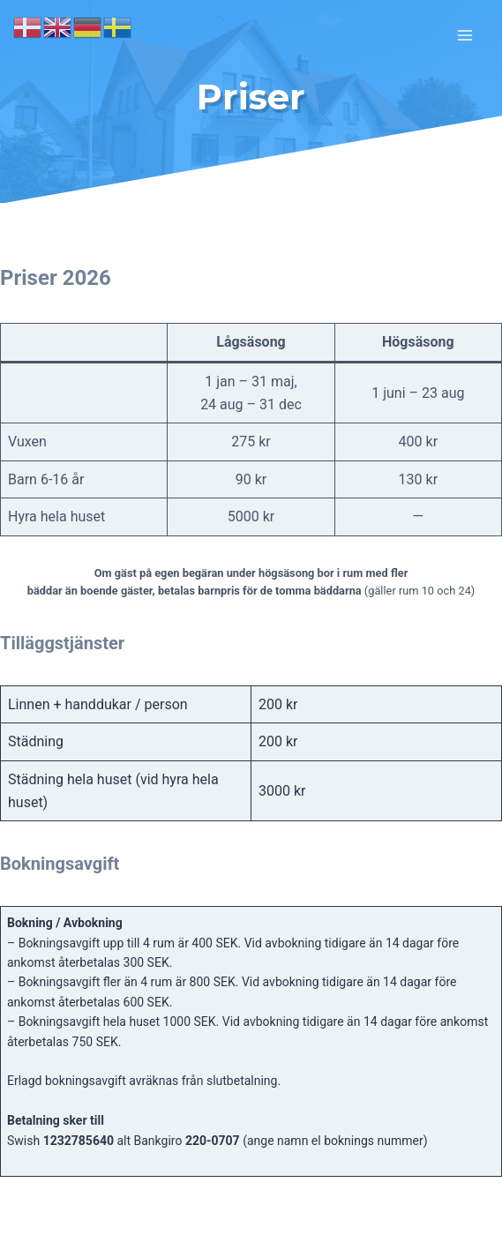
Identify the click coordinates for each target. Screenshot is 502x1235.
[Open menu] (464, 35)
